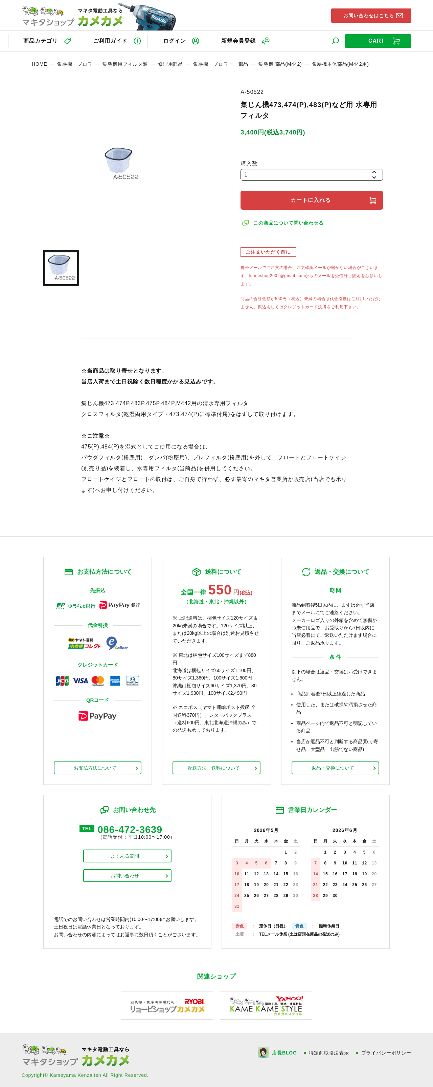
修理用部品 (170, 62)
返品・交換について (333, 766)
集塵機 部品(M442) (280, 62)
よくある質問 (125, 855)
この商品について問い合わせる (289, 221)
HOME (39, 62)
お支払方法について (95, 766)
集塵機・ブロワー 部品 (220, 62)
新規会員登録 (243, 40)
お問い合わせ (125, 875)
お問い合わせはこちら (365, 15)
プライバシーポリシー (386, 1051)
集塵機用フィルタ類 (125, 62)
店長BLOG (284, 1051)
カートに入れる (312, 199)
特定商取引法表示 (329, 1051)
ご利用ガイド (111, 40)
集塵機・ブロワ (74, 62)
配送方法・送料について (214, 766)
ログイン (177, 40)
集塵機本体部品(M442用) (340, 62)
